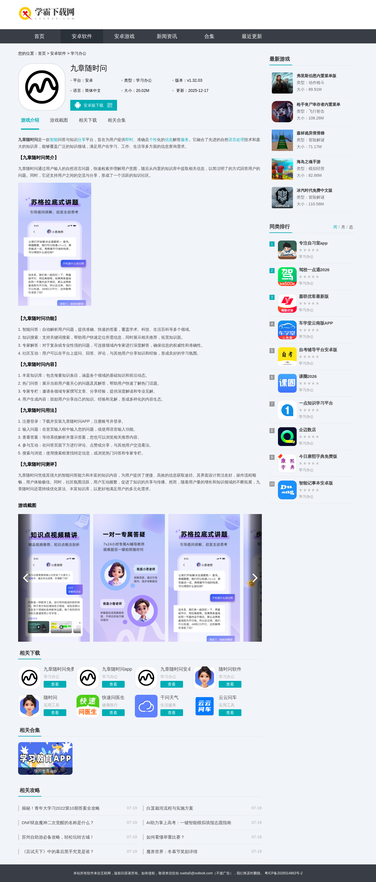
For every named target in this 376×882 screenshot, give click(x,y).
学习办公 (78, 53)
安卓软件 (82, 36)
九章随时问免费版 (59, 669)
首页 (39, 36)
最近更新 (252, 36)
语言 (232, 139)
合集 (209, 36)
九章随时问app (117, 669)
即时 (129, 139)
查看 (55, 684)
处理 (240, 139)
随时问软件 (230, 669)
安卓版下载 (93, 105)
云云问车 (228, 697)
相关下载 (88, 120)
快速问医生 (113, 697)
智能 (54, 139)
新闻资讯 (167, 36)
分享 (82, 139)
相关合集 (117, 120)
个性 (153, 139)
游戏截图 (59, 120)
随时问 (50, 697)
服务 (185, 139)
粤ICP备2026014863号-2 (283, 873)
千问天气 (169, 697)
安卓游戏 (124, 36)
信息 (169, 139)
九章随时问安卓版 (175, 669)
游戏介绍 (30, 120)
